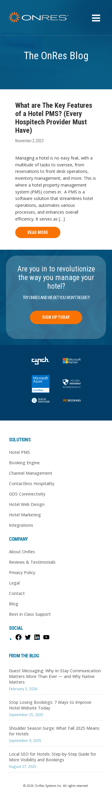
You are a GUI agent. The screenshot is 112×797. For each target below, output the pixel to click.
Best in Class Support (30, 614)
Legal (14, 583)
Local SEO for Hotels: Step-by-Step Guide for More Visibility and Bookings (52, 756)
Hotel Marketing (25, 515)
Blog (13, 604)
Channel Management (30, 473)
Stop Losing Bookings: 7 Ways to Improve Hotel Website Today (50, 705)
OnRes (39, 17)
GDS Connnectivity (27, 494)
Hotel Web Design (27, 504)
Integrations (21, 525)
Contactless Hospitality (31, 483)
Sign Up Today (56, 317)
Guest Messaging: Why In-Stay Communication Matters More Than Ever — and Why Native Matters (55, 676)
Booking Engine (24, 462)
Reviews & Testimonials (32, 562)
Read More (37, 232)
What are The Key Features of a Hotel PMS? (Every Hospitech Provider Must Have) (53, 118)
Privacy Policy (22, 572)
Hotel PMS (19, 452)
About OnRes (22, 551)
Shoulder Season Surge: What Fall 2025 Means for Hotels (54, 731)
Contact (17, 593)
